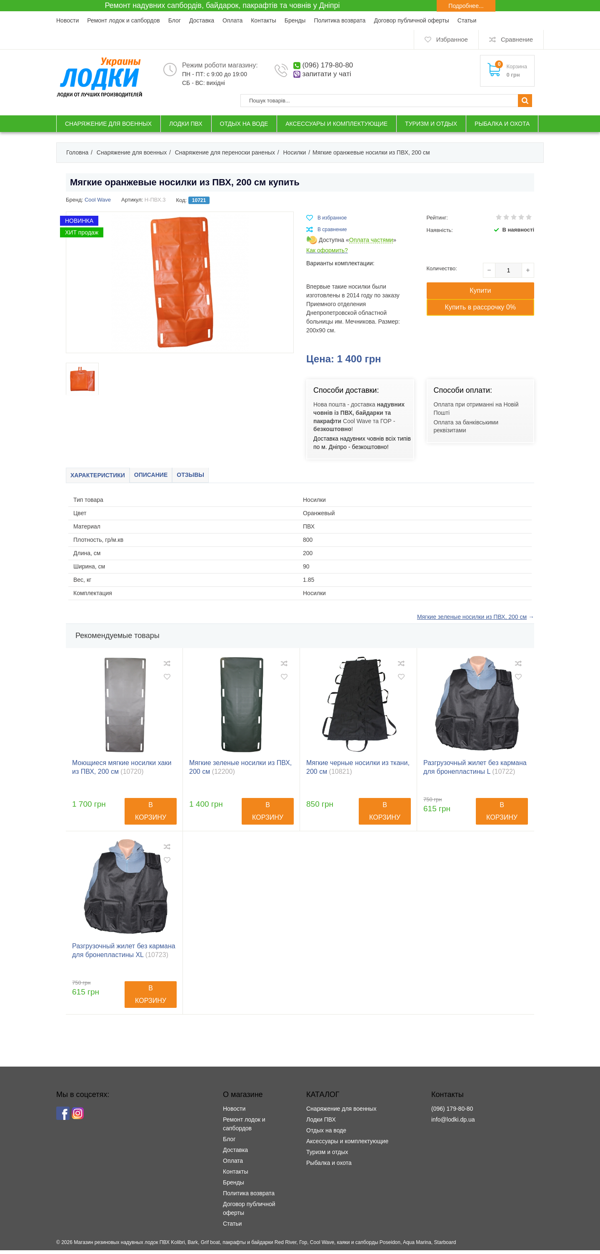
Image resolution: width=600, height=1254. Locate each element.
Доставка (201, 20)
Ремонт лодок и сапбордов (123, 20)
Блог (174, 20)
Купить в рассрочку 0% (480, 307)
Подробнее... (465, 5)
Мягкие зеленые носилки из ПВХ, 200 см (240, 771)
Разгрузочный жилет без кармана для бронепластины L (475, 771)
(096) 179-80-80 (327, 65)
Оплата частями (371, 240)
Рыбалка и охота (329, 1166)
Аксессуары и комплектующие (347, 1145)
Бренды (295, 20)
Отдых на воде (326, 1134)
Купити (480, 290)
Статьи (467, 20)
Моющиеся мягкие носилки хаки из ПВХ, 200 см (121, 771)
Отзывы (219, 477)
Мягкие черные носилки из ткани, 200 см (358, 771)
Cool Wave (98, 200)
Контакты (263, 20)
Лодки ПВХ (321, 1123)
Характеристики (104, 477)
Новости (67, 20)
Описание (170, 477)
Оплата (232, 20)
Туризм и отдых (327, 1155)
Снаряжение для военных (341, 1112)
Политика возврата (339, 20)
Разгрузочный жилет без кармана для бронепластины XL (123, 954)
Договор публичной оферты (411, 20)
